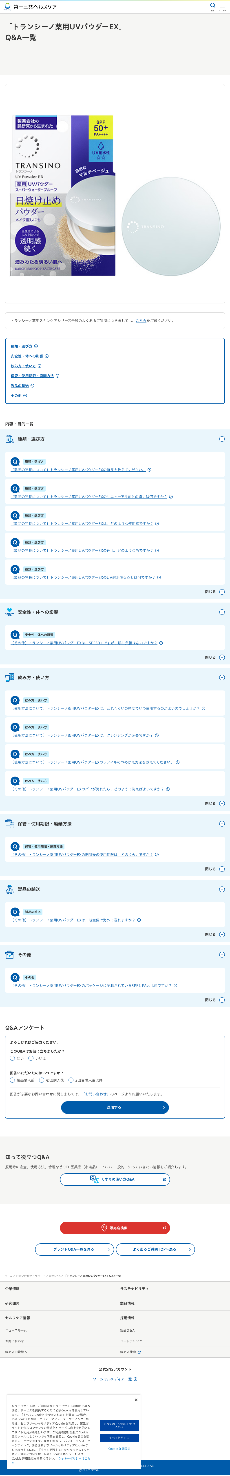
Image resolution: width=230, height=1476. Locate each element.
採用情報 (127, 1318)
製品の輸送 (22, 386)
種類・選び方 (24, 346)
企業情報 (12, 1289)
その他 (19, 395)
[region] (74, 1431)
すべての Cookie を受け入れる (119, 1425)
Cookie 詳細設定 (119, 1448)
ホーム (8, 1276)
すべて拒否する (119, 1438)
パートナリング (131, 1341)
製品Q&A (55, 1276)
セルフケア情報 (17, 1318)
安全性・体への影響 (30, 356)
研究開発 (12, 1304)
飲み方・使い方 (26, 366)
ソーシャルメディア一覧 (115, 1380)
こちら (141, 320)
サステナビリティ (134, 1289)
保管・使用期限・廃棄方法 (35, 376)
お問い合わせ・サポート (31, 1276)
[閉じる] (136, 1399)
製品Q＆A (127, 1331)
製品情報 (127, 1304)
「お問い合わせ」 (96, 1095)
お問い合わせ (14, 1341)
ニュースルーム (16, 1331)
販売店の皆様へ (16, 1352)
